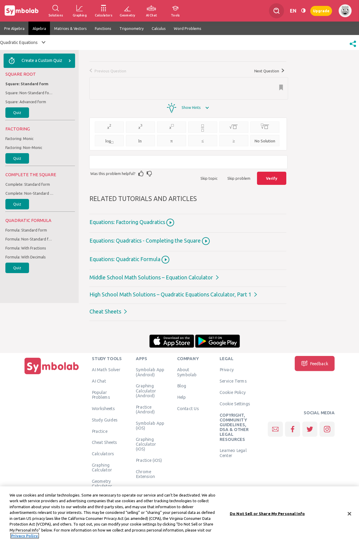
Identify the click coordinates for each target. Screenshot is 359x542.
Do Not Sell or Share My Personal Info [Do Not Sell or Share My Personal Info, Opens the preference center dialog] (267, 515)
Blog (181, 385)
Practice (99, 431)
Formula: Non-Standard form (29, 239)
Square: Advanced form (25, 102)
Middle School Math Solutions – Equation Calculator (151, 277)
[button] (353, 47)
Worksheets (103, 408)
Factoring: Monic (19, 138)
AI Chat (99, 381)
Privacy (227, 369)
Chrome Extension (145, 474)
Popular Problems (101, 394)
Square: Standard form (26, 84)
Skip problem (238, 178)
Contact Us (188, 408)
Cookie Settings (235, 403)
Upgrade (321, 10)
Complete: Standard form (27, 184)
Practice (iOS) (149, 460)
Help (181, 397)
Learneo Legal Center (233, 453)
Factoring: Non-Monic (23, 147)
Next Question (269, 71)
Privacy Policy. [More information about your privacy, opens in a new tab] (24, 538)
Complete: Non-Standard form (29, 193)
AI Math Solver (106, 369)
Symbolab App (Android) (150, 372)
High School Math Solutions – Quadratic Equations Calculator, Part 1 (170, 294)
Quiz (17, 112)
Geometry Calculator (102, 483)
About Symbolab (187, 372)
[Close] (349, 515)
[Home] (52, 374)
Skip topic (208, 178)
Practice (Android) (145, 409)
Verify (271, 178)
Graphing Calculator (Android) (146, 390)
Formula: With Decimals (25, 257)
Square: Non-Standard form (29, 93)
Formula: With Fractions (25, 248)
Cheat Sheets (105, 311)
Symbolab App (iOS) (150, 425)
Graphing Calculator (102, 467)
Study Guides (105, 419)
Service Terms (233, 381)
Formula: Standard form (26, 230)
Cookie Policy (233, 392)
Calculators (103, 453)
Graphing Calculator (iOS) (146, 444)
